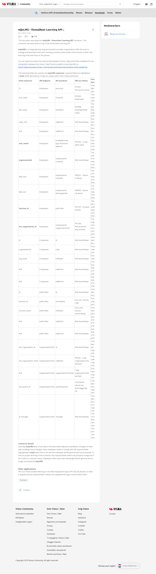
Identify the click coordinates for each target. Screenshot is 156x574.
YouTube (81, 534)
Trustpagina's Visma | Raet (58, 538)
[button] (20, 490)
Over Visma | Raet (54, 513)
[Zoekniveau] (49, 4)
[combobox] (92, 4)
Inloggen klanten (54, 542)
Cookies (50, 530)
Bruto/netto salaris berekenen (59, 546)
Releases (89, 13)
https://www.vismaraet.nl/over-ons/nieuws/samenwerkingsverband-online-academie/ (53, 67)
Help (151, 4)
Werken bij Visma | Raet (56, 554)
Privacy (50, 526)
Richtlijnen (20, 517)
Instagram (82, 522)
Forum (110, 13)
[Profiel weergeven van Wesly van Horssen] (117, 34)
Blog (80, 513)
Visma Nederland (127, 566)
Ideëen (118, 13)
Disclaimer (51, 534)
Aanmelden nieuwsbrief (56, 550)
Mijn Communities (146, 4)
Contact (112, 514)
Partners (23, 480)
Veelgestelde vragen (24, 522)
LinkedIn (81, 526)
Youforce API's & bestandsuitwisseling (57, 13)
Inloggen (137, 4)
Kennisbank (100, 13)
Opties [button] (93, 30)
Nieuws (79, 13)
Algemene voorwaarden (56, 522)
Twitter (81, 530)
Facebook (82, 517)
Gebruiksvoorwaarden (25, 513)
